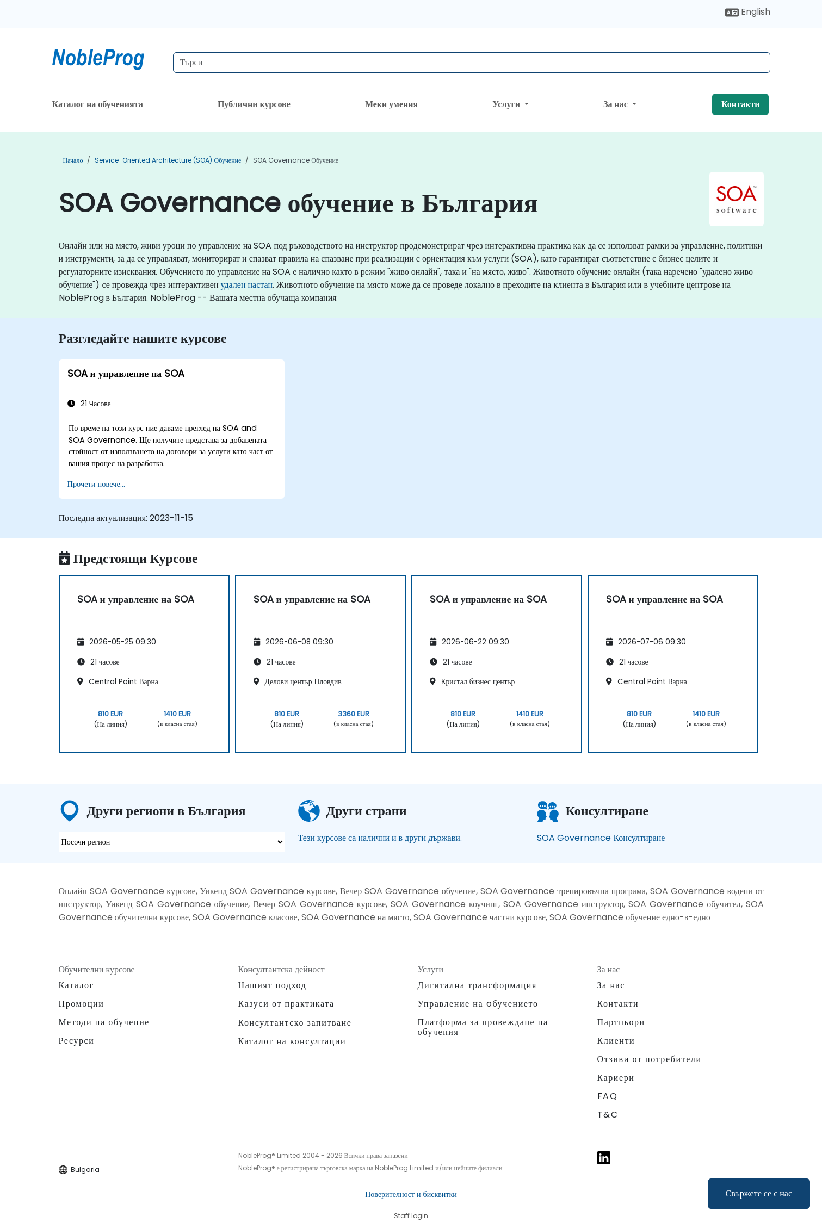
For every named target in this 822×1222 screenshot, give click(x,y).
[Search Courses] (471, 62)
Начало (73, 160)
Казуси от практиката (286, 1003)
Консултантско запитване (295, 1023)
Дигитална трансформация (477, 985)
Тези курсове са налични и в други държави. (380, 838)
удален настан (246, 284)
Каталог (76, 985)
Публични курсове (254, 104)
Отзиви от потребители (649, 1059)
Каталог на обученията (97, 104)
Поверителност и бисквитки (410, 1194)
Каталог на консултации (292, 1041)
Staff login (411, 1215)
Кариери (616, 1077)
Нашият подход (272, 985)
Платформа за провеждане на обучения (483, 1027)
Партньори (621, 1022)
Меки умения (391, 104)
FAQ (607, 1096)
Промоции (81, 1003)
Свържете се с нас (759, 1193)
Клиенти (616, 1040)
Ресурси (77, 1040)
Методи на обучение (104, 1022)
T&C (608, 1114)
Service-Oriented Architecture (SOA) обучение (168, 160)
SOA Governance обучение (295, 160)
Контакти (740, 104)
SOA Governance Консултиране (601, 838)
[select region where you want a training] (172, 842)
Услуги (507, 104)
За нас (616, 104)
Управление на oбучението (478, 1003)
